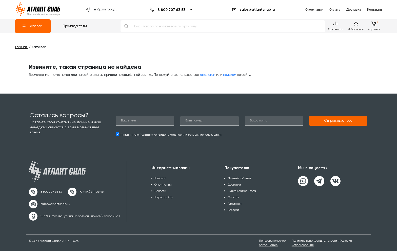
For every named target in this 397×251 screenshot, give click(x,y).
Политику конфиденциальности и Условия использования (181, 134)
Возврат (233, 210)
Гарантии (235, 203)
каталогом (207, 75)
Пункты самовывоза (242, 191)
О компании (314, 9)
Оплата (334, 9)
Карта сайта (163, 197)
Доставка (353, 9)
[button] (338, 121)
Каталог (31, 26)
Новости (160, 191)
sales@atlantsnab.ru (253, 9)
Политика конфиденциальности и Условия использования (322, 243)
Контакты (374, 9)
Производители (75, 26)
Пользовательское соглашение (272, 243)
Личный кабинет (239, 178)
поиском (229, 75)
